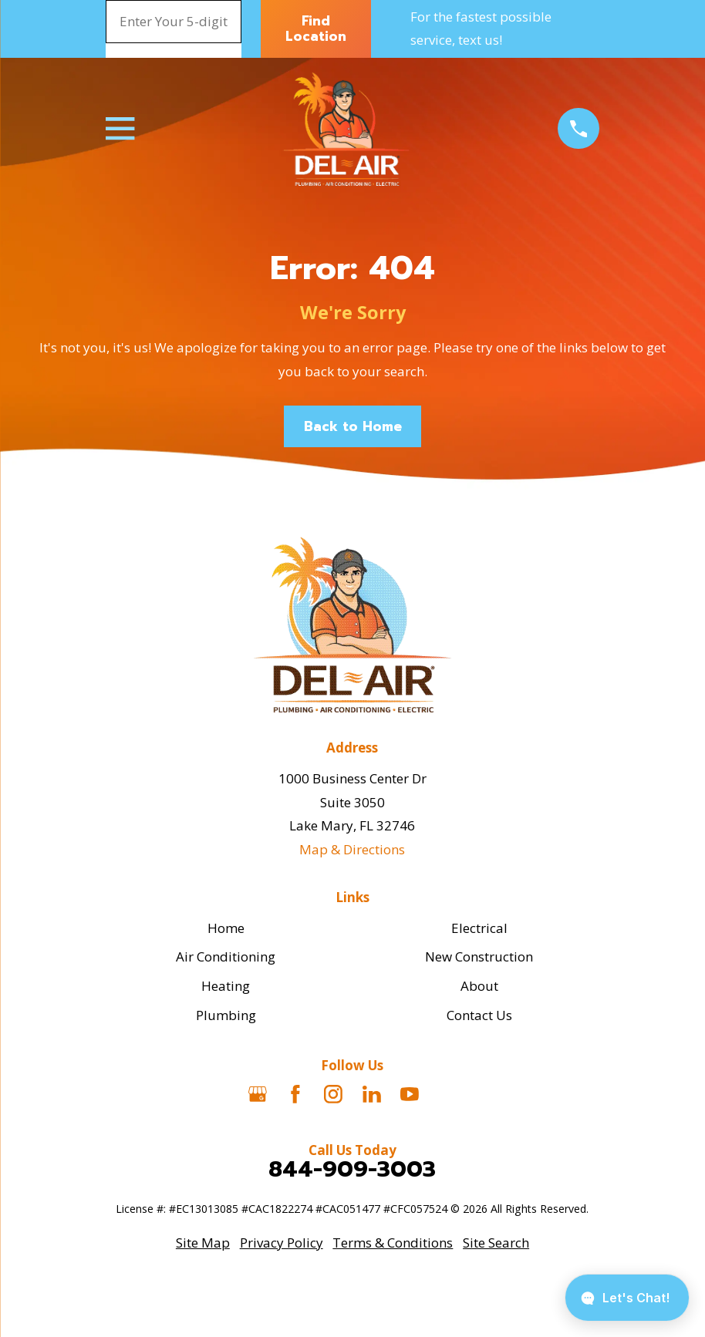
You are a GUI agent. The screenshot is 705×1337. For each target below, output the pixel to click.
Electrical (479, 928)
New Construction (479, 956)
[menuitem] (203, 1243)
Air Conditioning (225, 956)
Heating (225, 986)
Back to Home (353, 426)
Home (226, 928)
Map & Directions (352, 849)
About (479, 986)
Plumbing (226, 1015)
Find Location (315, 28)
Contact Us (479, 1015)
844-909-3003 (352, 1169)
